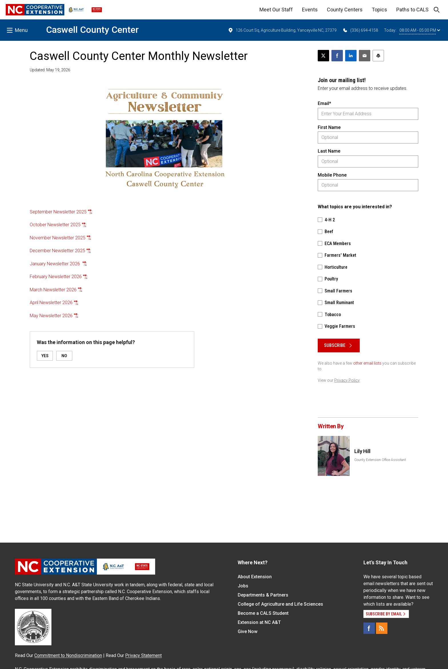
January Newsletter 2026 (55, 263)
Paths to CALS (412, 10)
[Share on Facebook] (337, 55)
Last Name (329, 151)
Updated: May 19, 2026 (50, 70)
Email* (324, 103)
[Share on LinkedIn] (351, 55)
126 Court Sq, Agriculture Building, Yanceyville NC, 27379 (282, 30)
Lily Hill (362, 451)
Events (310, 10)
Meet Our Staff (276, 10)
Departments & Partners (263, 595)
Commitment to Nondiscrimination (68, 655)
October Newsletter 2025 (55, 224)
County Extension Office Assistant (380, 460)
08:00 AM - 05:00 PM (419, 30)
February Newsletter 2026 (56, 276)
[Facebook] (369, 628)
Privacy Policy (347, 380)
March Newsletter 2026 (53, 289)
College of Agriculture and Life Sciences (280, 604)
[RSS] (381, 628)
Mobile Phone (332, 175)
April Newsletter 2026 (51, 302)
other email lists (367, 363)
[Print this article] (378, 55)
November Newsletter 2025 (57, 237)
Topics (379, 10)
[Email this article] (364, 55)
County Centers (345, 10)
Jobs (243, 586)
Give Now (247, 631)
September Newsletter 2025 (58, 212)
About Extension (255, 576)
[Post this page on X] (323, 55)
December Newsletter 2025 (57, 250)
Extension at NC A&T (259, 622)
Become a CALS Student (263, 613)
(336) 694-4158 (360, 30)
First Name (329, 127)
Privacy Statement (143, 655)
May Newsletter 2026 (51, 315)
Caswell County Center (92, 29)
